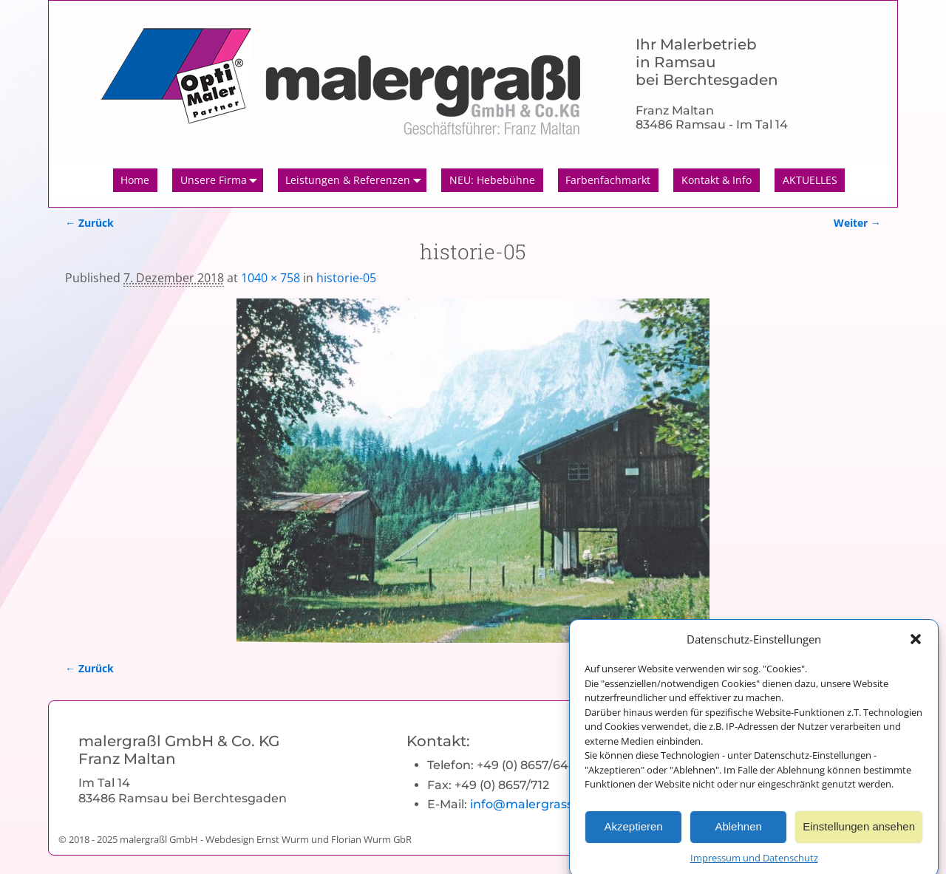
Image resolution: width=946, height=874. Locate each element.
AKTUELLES (810, 180)
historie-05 (346, 278)
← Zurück (89, 223)
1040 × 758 (270, 278)
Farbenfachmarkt (607, 180)
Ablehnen (738, 833)
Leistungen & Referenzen (355, 180)
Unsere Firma (221, 180)
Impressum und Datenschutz (754, 865)
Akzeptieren (633, 833)
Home (134, 180)
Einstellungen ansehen (859, 833)
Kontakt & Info (716, 180)
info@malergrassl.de (532, 804)
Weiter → (857, 223)
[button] (915, 646)
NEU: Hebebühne (492, 180)
